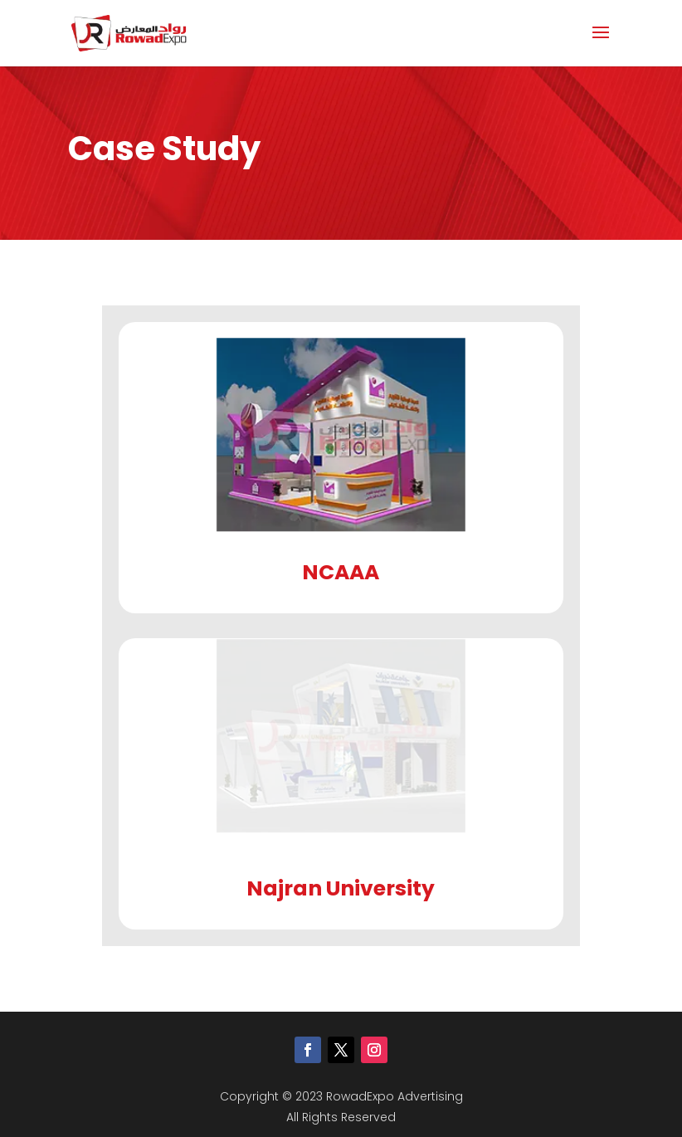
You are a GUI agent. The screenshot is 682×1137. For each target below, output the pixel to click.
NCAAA (340, 572)
